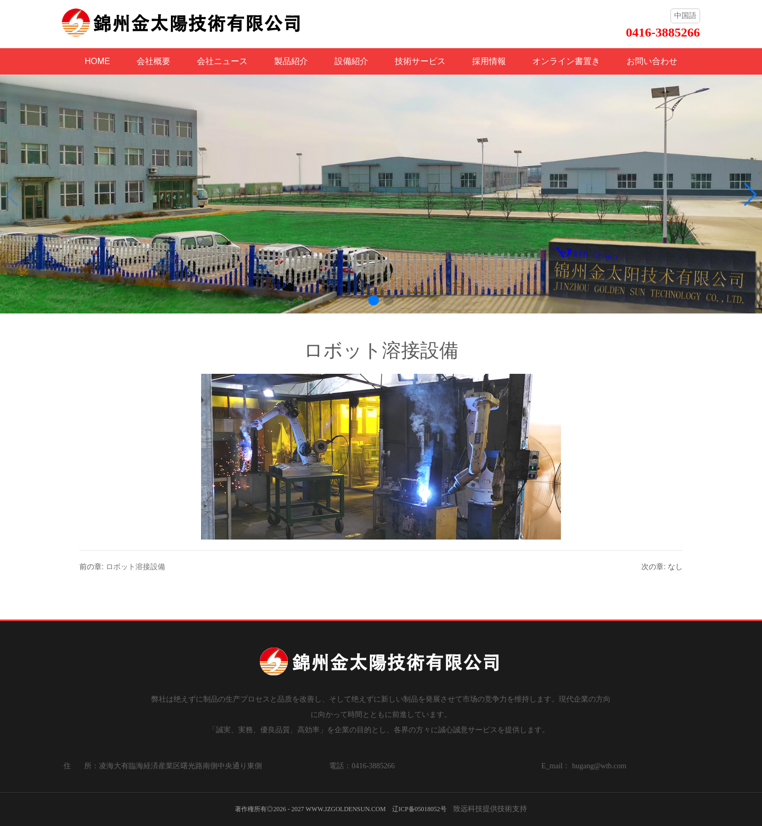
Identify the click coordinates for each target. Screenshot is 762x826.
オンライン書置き (566, 61)
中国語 (685, 15)
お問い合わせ (652, 61)
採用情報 (489, 61)
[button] (373, 300)
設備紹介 (351, 61)
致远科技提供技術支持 (490, 808)
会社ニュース (222, 61)
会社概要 (153, 61)
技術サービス (420, 61)
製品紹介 (291, 61)
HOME (97, 61)
